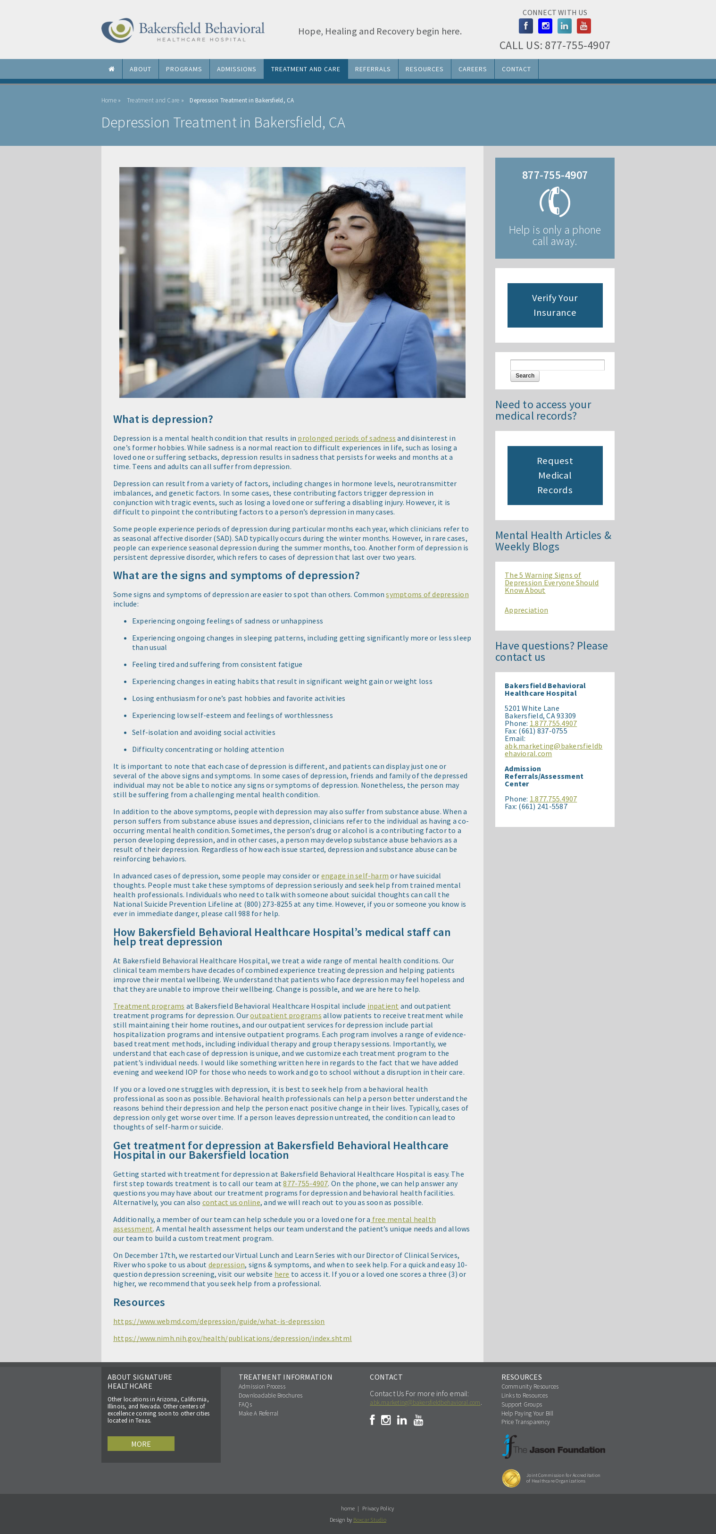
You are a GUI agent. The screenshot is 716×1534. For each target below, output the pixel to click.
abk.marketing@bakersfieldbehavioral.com (553, 749)
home (348, 1508)
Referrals (373, 69)
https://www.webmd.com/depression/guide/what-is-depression (219, 1321)
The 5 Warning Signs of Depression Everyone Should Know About (552, 582)
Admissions (237, 69)
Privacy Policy (378, 1508)
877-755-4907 (577, 45)
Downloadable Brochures (270, 1395)
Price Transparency (525, 1422)
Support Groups (521, 1404)
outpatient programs (286, 1015)
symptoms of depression (427, 594)
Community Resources (530, 1386)
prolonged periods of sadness (347, 438)
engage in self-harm (355, 875)
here (282, 1274)
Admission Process (262, 1386)
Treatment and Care (306, 69)
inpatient (383, 1006)
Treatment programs (148, 1006)
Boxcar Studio (369, 1519)
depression (226, 1264)
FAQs (245, 1404)
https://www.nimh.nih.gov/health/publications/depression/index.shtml (232, 1338)
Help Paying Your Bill (527, 1413)
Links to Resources (524, 1395)
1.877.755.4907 (553, 723)
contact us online (231, 1202)
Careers (472, 69)
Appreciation (526, 610)
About (140, 69)
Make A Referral (259, 1413)
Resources (425, 69)
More (141, 1444)
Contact (516, 69)
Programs (184, 69)
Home (109, 100)
